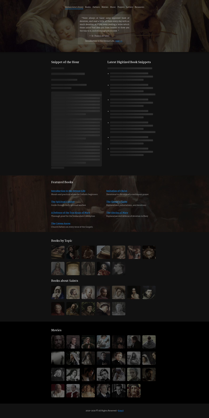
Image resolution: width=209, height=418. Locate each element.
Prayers (121, 7)
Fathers (96, 7)
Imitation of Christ (116, 194)
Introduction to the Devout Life (68, 194)
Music (113, 7)
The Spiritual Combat (63, 204)
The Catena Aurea (60, 226)
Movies (105, 7)
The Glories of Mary (117, 215)
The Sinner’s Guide (116, 204)
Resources (139, 7)
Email (121, 410)
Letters (129, 7)
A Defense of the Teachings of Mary (70, 215)
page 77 (118, 41)
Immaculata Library (74, 7)
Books (88, 7)
